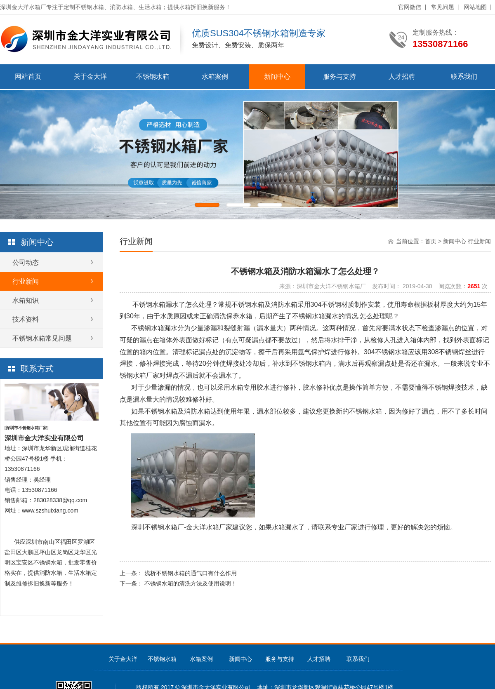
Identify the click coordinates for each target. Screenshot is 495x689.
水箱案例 (215, 76)
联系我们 (464, 76)
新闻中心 (277, 76)
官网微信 (409, 7)
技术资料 (25, 319)
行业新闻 (25, 281)
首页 (430, 241)
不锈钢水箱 (152, 76)
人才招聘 (402, 76)
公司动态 (25, 262)
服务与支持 (339, 76)
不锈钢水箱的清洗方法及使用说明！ (190, 583)
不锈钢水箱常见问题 (42, 338)
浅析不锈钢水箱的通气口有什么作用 (190, 573)
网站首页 (28, 76)
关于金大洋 (90, 76)
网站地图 (475, 7)
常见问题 (442, 7)
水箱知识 (25, 300)
